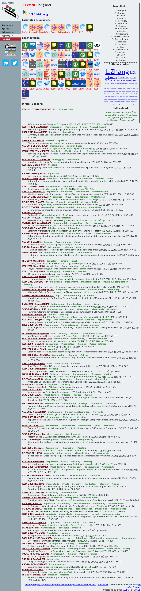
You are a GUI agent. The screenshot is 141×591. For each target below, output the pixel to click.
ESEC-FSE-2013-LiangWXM (36, 159)
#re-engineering (84, 439)
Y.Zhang (111, 85)
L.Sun (131, 88)
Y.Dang (112, 98)
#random (67, 276)
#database (81, 538)
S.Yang (121, 98)
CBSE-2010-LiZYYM (32, 252)
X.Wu (133, 91)
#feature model (65, 207)
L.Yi (134, 91)
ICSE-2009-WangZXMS (34, 349)
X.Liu (113, 88)
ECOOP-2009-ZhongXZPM (35, 333)
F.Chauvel (113, 83)
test (118, 112)
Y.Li (116, 93)
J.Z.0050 (135, 101)
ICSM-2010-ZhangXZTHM (35, 281)
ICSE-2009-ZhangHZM (33, 363)
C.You (122, 93)
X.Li (124, 101)
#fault (67, 151)
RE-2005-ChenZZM (32, 503)
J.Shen (115, 101)
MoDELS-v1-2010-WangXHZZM (38, 289)
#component (50, 252)
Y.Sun (123, 80)
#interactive (67, 343)
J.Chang (129, 91)
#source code (66, 109)
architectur (112, 120)
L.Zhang (117, 71)
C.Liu (137, 91)
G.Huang (111, 77)
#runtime (98, 223)
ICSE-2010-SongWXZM (33, 271)
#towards (112, 309)
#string (64, 260)
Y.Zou (105, 93)
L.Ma (115, 104)
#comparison (52, 447)
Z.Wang (126, 101)
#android (57, 196)
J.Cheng (129, 98)
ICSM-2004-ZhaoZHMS (34, 522)
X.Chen (105, 88)
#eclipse (69, 309)
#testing (52, 164)
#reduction (68, 186)
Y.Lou (106, 104)
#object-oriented (111, 514)
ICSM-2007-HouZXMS (33, 417)
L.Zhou (109, 96)
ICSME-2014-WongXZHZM (35, 151)
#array (49, 202)
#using (97, 304)
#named (50, 140)
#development (50, 439)
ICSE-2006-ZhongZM (33, 447)
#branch (52, 574)
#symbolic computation (115, 281)
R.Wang (130, 96)
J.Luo (115, 96)
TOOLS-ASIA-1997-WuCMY (35, 553)
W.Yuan (121, 96)
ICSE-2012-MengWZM (33, 191)
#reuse (77, 394)
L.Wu (124, 98)
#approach (52, 191)
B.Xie (130, 83)
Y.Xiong (129, 80)
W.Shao (131, 85)
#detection (71, 126)
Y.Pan (112, 101)
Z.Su (133, 96)
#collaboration (85, 178)
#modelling (95, 207)
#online (66, 533)
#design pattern (56, 228)
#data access (51, 389)
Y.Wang (134, 88)
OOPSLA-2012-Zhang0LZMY (36, 196)
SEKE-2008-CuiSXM (32, 394)
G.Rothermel (135, 85)
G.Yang (124, 93)
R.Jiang (118, 96)
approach (127, 120)
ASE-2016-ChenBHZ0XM (34, 564)
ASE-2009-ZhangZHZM (34, 314)
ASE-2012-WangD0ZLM (34, 173)
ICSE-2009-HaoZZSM (33, 343)
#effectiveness (75, 233)
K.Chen (127, 85)
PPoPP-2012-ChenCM (33, 202)
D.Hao (121, 77)
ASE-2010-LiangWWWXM (35, 233)
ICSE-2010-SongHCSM (33, 266)
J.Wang (121, 101)
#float (83, 126)
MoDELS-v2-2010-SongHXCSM (38, 295)
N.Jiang (132, 93)
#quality (66, 384)
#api (57, 295)
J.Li (134, 93)
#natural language (84, 319)
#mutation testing (90, 281)
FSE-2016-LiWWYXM (32, 569)
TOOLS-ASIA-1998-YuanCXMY (37, 538)
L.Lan (111, 88)
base (108, 112)
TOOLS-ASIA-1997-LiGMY (35, 543)
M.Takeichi (128, 88)
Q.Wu (115, 88)
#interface (68, 417)
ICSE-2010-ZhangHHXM (34, 276)
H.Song (118, 83)
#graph (69, 247)
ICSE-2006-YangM (31, 439)
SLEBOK (126, 589)
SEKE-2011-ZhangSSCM (34, 228)
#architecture (74, 304)
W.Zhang (109, 80)
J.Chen (105, 91)
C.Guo (106, 96)
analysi (121, 115)
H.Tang (135, 96)
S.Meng (108, 91)
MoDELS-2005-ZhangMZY (35, 497)
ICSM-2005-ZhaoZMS (33, 492)
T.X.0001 (132, 101)
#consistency (77, 289)
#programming (63, 241)
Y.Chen (136, 83)
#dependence (55, 247)
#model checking (90, 324)
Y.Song (127, 93)
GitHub (137, 589)
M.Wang (118, 104)
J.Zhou (108, 88)
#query (80, 247)
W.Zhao (114, 85)
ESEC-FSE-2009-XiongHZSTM (37, 338)
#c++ (70, 538)
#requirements (101, 453)
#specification (63, 217)
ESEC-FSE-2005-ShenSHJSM (36, 475)
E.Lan (119, 98)
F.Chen (120, 91)
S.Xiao (114, 91)
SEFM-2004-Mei (30, 527)
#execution (56, 281)
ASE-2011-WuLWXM (32, 217)
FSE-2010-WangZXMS (33, 260)
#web (110, 178)
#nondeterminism (97, 338)
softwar (133, 115)
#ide (49, 363)
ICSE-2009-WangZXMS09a (36, 355)
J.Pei (137, 93)
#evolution (66, 191)
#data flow (68, 132)
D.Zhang (115, 98)
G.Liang (107, 85)
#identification (100, 191)
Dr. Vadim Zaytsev (133, 585)
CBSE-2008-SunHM (32, 389)
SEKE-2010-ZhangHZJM (34, 309)
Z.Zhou (135, 104)
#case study (66, 379)
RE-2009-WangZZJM (32, 379)
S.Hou (120, 85)
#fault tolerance (69, 324)
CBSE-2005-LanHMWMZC (35, 466)
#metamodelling (72, 295)
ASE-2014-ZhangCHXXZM (35, 145)
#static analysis (102, 233)
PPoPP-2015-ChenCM (33, 140)
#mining (81, 207)
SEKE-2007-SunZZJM (33, 425)
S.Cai (108, 93)
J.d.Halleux (106, 101)
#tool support (129, 538)
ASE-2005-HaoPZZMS (33, 461)
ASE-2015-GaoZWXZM (33, 559)
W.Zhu (111, 91)
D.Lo (126, 98)
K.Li (122, 91)
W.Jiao (124, 88)
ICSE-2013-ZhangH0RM (34, 164)
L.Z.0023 (109, 104)
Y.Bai (127, 104)
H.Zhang (109, 98)
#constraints (47, 207)
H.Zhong (126, 83)
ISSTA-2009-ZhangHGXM (35, 374)
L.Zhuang (112, 96)
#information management (104, 538)
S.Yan (129, 101)
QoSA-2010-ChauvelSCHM (35, 304)
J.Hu (130, 93)
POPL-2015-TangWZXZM (34, 132)
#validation (67, 389)
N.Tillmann (135, 98)
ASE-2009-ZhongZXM (33, 319)
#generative (71, 281)
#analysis (54, 132)
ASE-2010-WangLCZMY (34, 247)
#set (88, 233)
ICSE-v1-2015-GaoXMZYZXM (36, 109)
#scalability (108, 466)
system (116, 117)
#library (70, 543)
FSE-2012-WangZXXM (33, 178)
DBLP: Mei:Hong (38, 14)
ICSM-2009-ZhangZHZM (34, 368)
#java (68, 196)
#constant (52, 260)
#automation (67, 178)
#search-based (98, 126)
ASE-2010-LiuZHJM (32, 241)
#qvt (87, 223)
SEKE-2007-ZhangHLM (33, 434)
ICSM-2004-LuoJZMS (33, 514)
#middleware (85, 252)
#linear (66, 374)
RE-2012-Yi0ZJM (30, 207)
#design (66, 394)
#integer (54, 374)
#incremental (60, 223)
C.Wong (105, 98)
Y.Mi (130, 104)
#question (53, 173)
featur (126, 117)
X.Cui (105, 85)
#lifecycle (64, 527)
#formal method (78, 475)
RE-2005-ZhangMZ (32, 508)
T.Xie (133, 72)
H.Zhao (133, 77)
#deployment (67, 252)
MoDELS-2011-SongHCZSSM (36, 223)
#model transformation (77, 411)
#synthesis (98, 309)
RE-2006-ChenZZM (32, 453)
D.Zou (127, 96)
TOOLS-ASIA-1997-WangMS (36, 548)
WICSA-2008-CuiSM (32, 403)
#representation (89, 202)
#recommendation (92, 333)
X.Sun (121, 88)
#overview (83, 543)
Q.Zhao (114, 93)
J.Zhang (112, 104)
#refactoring (98, 196)
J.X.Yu (132, 98)
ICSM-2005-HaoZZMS (33, 483)
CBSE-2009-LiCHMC (32, 324)
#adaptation (57, 304)
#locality (79, 151)
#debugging (58, 159)
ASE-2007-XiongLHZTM (34, 411)
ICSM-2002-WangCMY (33, 533)
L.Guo (124, 91)
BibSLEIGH (103, 584)
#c (54, 109)
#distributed (84, 425)
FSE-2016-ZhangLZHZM (34, 574)
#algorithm (56, 126)
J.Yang (117, 91)
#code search (52, 569)
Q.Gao (137, 88)
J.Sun (126, 77)
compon (109, 115)
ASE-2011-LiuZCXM (32, 212)
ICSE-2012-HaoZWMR (33, 186)
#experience (113, 548)
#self (87, 304)
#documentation (63, 319)
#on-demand (52, 186)
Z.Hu (124, 85)
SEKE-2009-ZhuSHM (32, 384)
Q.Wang (122, 83)
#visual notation (98, 343)
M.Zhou (118, 93)
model (128, 112)
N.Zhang (132, 83)
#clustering (52, 492)
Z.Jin (117, 85)
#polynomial (56, 145)
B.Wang (118, 88)
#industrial (67, 439)
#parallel (62, 140)
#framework (82, 191)
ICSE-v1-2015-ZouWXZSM (35, 126)
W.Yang (132, 104)
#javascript (85, 569)
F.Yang (134, 80)
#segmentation (95, 151)
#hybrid (100, 178)
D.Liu (110, 101)
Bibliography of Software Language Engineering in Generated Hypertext (60, 584)
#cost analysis (55, 434)
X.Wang (117, 80)
